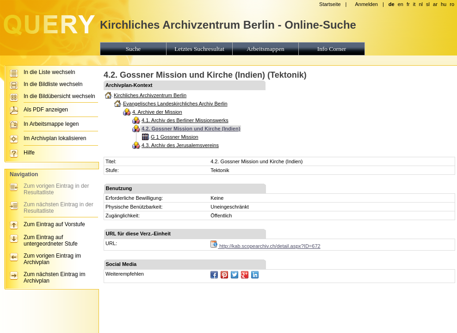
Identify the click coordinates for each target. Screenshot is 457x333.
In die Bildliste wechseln (53, 84)
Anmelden (366, 4)
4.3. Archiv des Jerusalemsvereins (180, 145)
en (400, 4)
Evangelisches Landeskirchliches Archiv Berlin (175, 103)
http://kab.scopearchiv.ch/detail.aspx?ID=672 (265, 246)
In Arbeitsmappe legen (51, 124)
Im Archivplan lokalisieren (55, 138)
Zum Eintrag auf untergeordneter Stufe (51, 240)
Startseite (329, 4)
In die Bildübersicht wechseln (59, 96)
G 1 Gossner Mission (174, 137)
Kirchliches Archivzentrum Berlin (150, 95)
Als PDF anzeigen (46, 109)
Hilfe (29, 152)
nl (421, 4)
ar (435, 4)
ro (452, 4)
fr (408, 4)
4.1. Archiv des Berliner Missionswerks (185, 120)
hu (443, 4)
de (392, 4)
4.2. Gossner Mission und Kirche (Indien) (191, 128)
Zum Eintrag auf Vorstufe (54, 224)
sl (428, 4)
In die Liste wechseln (49, 72)
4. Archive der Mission (157, 112)
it (414, 4)
